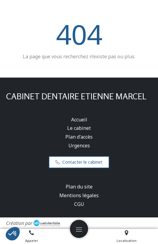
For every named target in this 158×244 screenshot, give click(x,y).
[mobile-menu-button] (79, 228)
